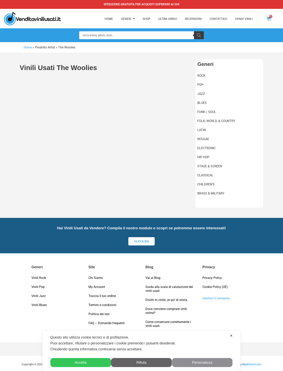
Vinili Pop (38, 285)
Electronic (206, 148)
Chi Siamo (95, 276)
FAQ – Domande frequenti (106, 321)
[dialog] (141, 350)
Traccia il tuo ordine (102, 294)
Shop (146, 19)
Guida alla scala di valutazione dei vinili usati (169, 287)
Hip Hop (203, 157)
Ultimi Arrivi (167, 19)
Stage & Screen (209, 166)
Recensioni (193, 19)
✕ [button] (231, 336)
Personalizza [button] (202, 363)
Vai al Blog (152, 276)
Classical (205, 175)
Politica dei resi (98, 312)
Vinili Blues (39, 303)
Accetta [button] (81, 363)
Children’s (206, 184)
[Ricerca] (199, 35)
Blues (202, 103)
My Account (96, 285)
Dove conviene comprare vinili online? (166, 309)
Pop (200, 84)
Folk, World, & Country (216, 121)
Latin (201, 130)
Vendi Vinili (244, 19)
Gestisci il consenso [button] (216, 296)
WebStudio (251, 362)
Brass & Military (210, 193)
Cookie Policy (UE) (215, 285)
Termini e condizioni (102, 303)
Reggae (203, 139)
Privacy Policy (212, 276)
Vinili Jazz (38, 294)
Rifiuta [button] (141, 363)
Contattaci (218, 19)
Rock (201, 75)
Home (109, 19)
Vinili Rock (38, 276)
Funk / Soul (206, 112)
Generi (128, 18)
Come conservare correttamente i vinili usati (168, 322)
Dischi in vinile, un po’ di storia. (166, 298)
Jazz (201, 93)
